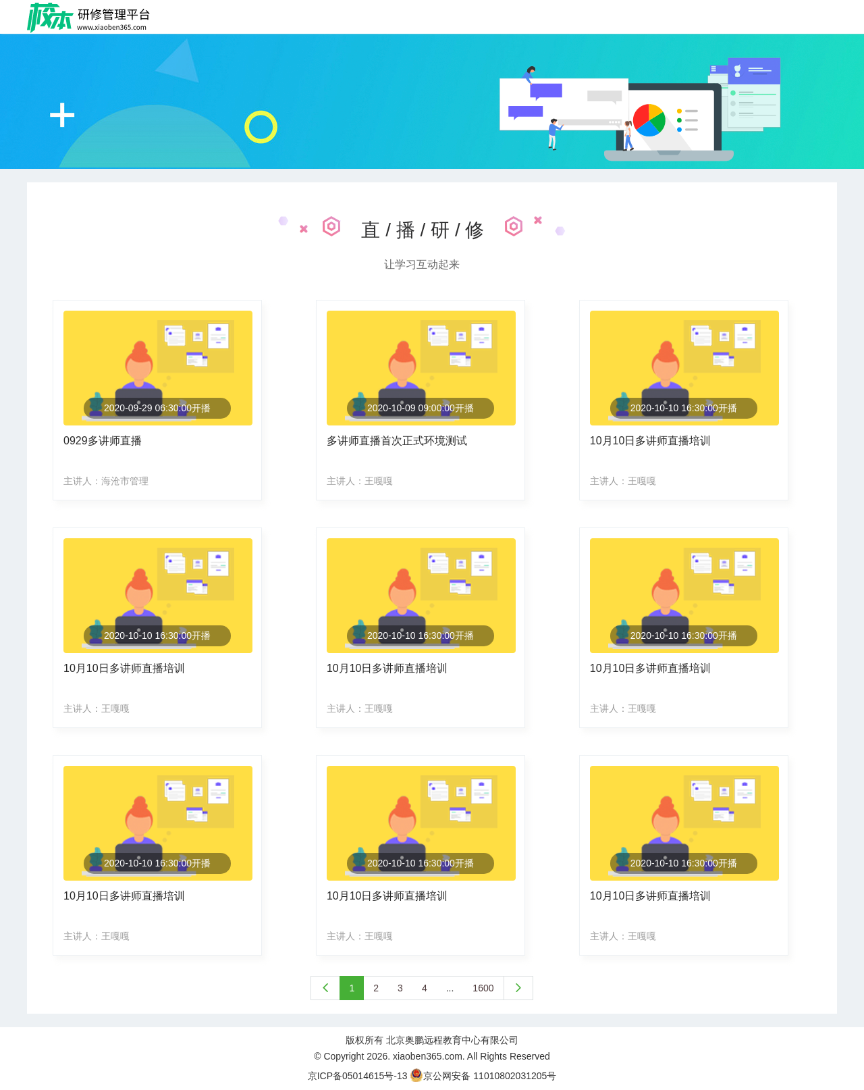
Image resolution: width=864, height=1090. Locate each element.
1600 (483, 988)
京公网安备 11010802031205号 (483, 1075)
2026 (377, 1056)
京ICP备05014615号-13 (358, 1075)
